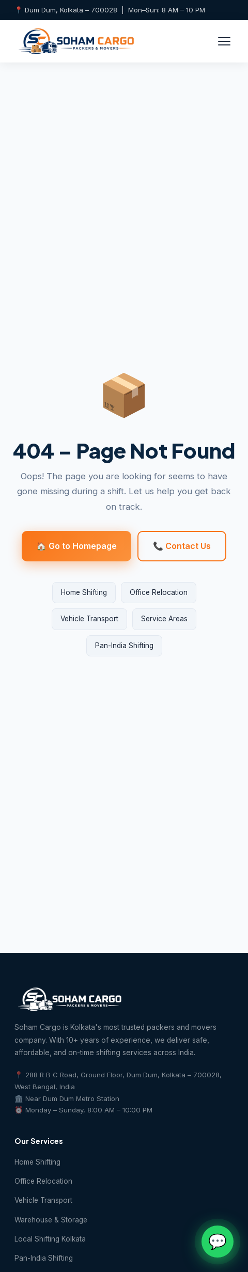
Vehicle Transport (89, 619)
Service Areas (164, 619)
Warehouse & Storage (50, 1220)
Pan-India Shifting (124, 645)
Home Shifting (84, 592)
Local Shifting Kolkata (50, 1239)
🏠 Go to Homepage (76, 546)
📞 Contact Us (182, 546)
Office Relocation (159, 592)
